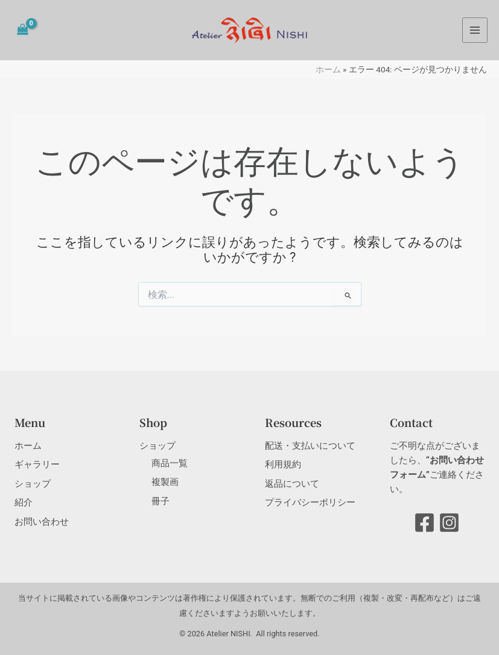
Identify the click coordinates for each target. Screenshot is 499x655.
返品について (292, 483)
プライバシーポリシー (310, 502)
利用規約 (283, 464)
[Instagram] (449, 522)
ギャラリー (37, 464)
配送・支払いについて (310, 445)
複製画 (165, 481)
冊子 (160, 501)
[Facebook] (424, 522)
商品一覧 (169, 463)
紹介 (23, 502)
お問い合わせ (41, 521)
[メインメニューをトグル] (475, 30)
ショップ (32, 483)
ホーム (328, 69)
